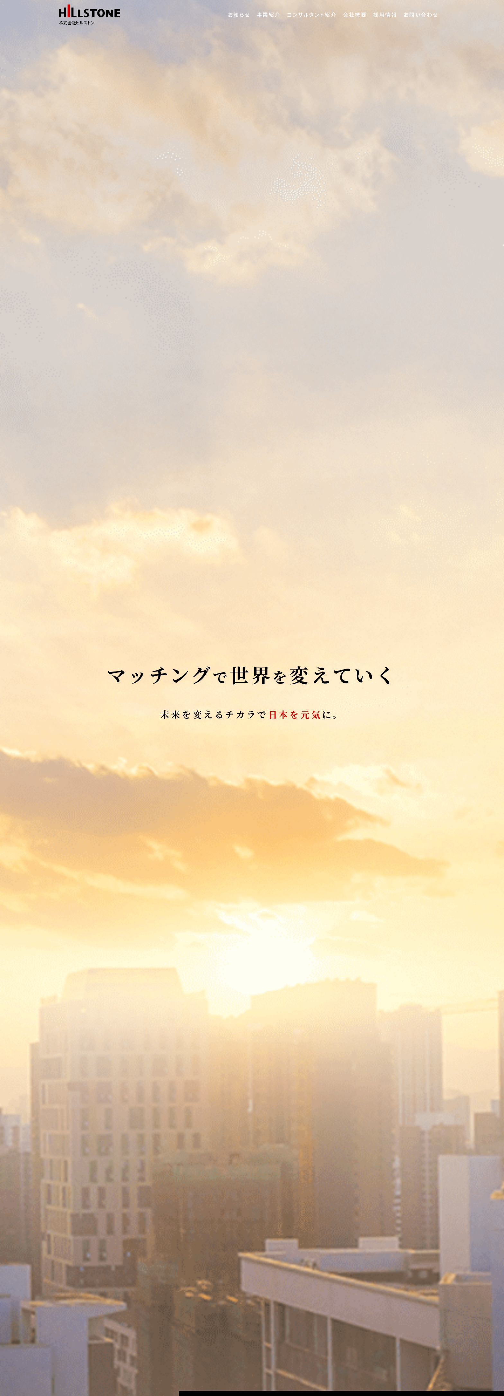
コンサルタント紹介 (296, 14)
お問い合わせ (421, 14)
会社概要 (344, 14)
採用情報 (380, 14)
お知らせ (213, 14)
